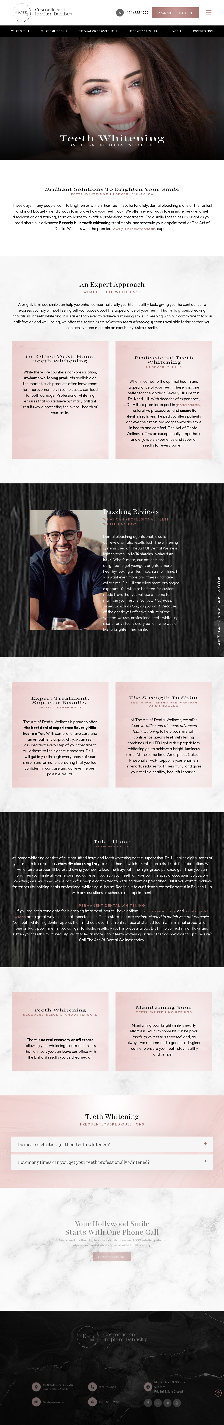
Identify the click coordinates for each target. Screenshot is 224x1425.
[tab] (112, 1150)
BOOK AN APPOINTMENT (175, 13)
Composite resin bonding (162, 916)
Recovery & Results (143, 31)
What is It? (18, 31)
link (216, 572)
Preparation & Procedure (97, 31)
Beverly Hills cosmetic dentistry (134, 228)
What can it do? (52, 31)
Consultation (203, 31)
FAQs (175, 31)
